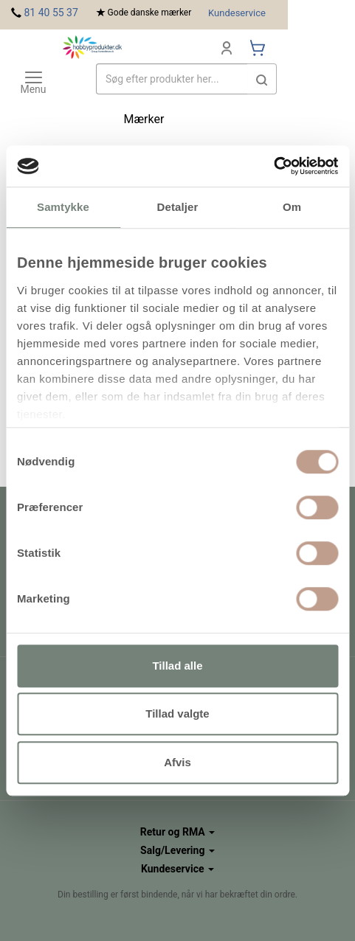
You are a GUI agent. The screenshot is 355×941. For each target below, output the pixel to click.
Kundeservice (237, 12)
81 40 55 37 (50, 12)
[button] (262, 78)
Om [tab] (292, 207)
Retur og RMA (177, 832)
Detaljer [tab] (178, 207)
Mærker (144, 119)
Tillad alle (177, 665)
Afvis (177, 762)
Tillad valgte (177, 713)
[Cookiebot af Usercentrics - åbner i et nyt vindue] (273, 166)
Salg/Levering (177, 850)
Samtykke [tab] (63, 207)
